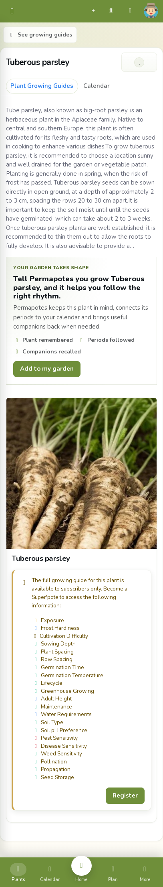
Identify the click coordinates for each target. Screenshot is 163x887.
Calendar (96, 86)
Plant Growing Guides (41, 86)
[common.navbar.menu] (12, 11)
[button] (93, 9)
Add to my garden (47, 369)
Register (125, 796)
